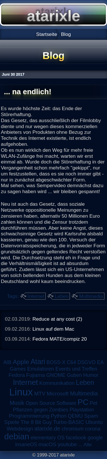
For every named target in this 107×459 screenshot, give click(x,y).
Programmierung (29, 416)
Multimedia (91, 296)
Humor (90, 375)
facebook (76, 437)
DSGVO (86, 362)
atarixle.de (47, 428)
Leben (61, 296)
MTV (39, 394)
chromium (73, 429)
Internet (36, 296)
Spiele (11, 422)
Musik (17, 403)
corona (92, 429)
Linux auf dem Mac (53, 329)
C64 (71, 362)
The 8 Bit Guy (36, 422)
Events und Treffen (76, 369)
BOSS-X (56, 362)
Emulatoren (40, 369)
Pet (93, 403)
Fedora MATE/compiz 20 (60, 339)
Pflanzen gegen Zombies (40, 410)
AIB (7, 362)
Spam (91, 416)
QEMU (75, 416)
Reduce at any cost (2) (57, 319)
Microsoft (58, 394)
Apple (21, 361)
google (95, 437)
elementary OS (47, 437)
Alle (88, 444)
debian (16, 436)
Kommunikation (56, 383)
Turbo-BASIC (68, 422)
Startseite (46, 34)
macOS (47, 444)
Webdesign (20, 429)
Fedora (17, 375)
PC (83, 402)
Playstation (82, 410)
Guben (74, 375)
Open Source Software (51, 403)
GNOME (55, 375)
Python (58, 416)
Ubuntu (94, 422)
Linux (21, 392)
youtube (67, 444)
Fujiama (35, 375)
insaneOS (26, 444)
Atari (38, 361)
